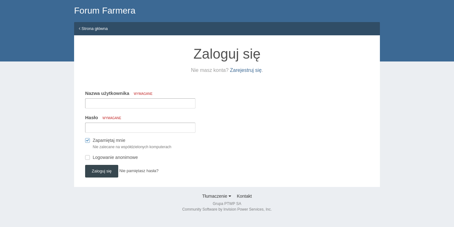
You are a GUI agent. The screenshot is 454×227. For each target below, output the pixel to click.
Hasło (103, 117)
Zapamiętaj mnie (109, 140)
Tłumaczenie (216, 196)
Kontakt (244, 196)
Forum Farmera (104, 10)
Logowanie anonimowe (115, 157)
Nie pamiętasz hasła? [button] (139, 170)
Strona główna (93, 28)
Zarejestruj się (245, 70)
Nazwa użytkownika (119, 93)
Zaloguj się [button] (102, 171)
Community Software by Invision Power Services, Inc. (227, 209)
